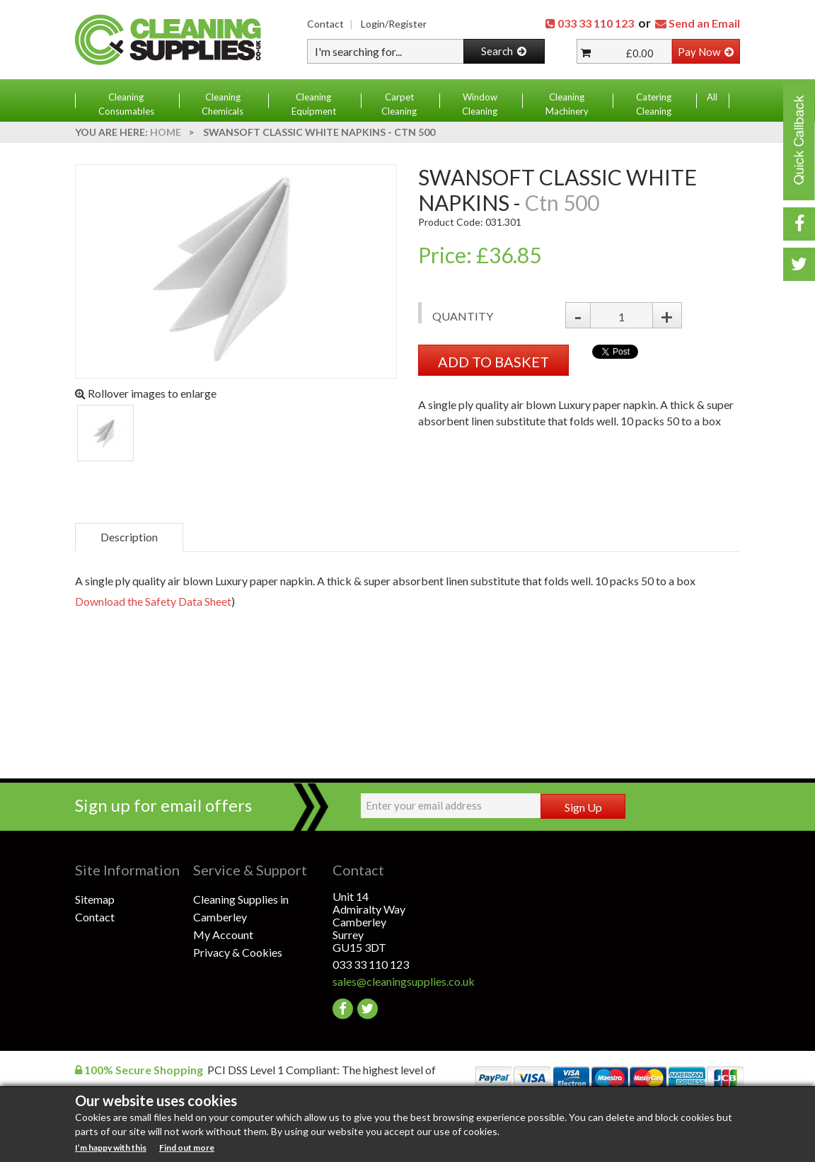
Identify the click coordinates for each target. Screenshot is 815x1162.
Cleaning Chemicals (222, 104)
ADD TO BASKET (493, 361)
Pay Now (706, 51)
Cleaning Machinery (567, 104)
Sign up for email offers (163, 805)
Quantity (462, 316)
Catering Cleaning (653, 104)
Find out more (186, 1147)
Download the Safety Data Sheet (153, 601)
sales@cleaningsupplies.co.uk (392, 981)
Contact (325, 24)
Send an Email (704, 23)
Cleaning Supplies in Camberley (241, 908)
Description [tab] (129, 536)
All (712, 97)
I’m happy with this (110, 1147)
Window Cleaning (479, 104)
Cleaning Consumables (126, 104)
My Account (223, 934)
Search (503, 51)
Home (165, 132)
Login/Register (394, 24)
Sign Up (583, 807)
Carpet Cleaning (399, 104)
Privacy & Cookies (237, 952)
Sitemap (95, 899)
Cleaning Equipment (313, 104)
